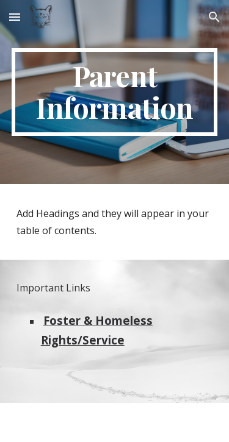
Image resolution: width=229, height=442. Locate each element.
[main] (115, 92)
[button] (14, 17)
